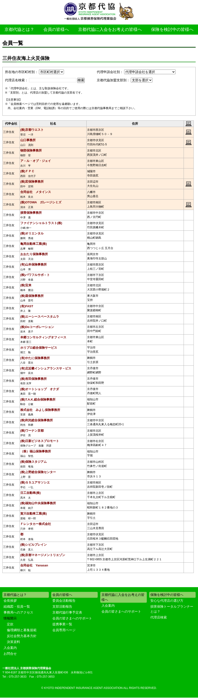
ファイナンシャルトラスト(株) (41, 223)
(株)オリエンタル (32, 233)
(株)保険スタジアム (33, 461)
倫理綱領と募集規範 (22, 630)
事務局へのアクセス (18, 612)
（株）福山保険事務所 (35, 451)
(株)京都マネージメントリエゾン (42, 555)
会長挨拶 (10, 600)
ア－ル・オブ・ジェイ (35, 161)
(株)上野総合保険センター (38, 472)
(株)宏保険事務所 (32, 181)
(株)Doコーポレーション (37, 327)
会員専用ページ (64, 630)
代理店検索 (158, 617)
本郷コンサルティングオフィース (43, 337)
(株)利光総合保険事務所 (36, 420)
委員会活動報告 (64, 600)
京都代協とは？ (19, 29)
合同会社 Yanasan (34, 565)
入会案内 (10, 648)
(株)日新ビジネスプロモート (39, 441)
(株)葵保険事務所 (32, 296)
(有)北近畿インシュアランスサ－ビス (46, 368)
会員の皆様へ (56, 29)
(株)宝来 (26, 285)
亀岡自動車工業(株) (33, 244)
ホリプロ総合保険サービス (38, 347)
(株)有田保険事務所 (33, 379)
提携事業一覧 (62, 624)
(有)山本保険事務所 (33, 264)
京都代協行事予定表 (67, 612)
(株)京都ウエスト (32, 129)
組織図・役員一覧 (17, 606)
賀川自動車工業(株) (33, 513)
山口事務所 (28, 140)
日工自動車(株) (30, 493)
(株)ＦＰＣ (27, 171)
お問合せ (10, 653)
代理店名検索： (16, 80)
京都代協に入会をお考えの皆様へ (110, 29)
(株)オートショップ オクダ (39, 389)
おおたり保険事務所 (34, 254)
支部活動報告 (62, 606)
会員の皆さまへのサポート (72, 618)
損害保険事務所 (31, 212)
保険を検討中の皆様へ (172, 29)
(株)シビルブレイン (33, 544)
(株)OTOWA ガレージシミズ (40, 202)
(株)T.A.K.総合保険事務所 (37, 399)
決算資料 (13, 642)
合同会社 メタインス (35, 192)
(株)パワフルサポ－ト (35, 275)
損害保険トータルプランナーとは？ (171, 609)
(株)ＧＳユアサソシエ (35, 482)
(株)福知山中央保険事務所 (38, 503)
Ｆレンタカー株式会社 (35, 524)
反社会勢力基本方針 (22, 636)
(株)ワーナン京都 (32, 430)
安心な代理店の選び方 (166, 600)
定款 (10, 624)
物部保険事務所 (31, 150)
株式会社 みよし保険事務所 (40, 410)
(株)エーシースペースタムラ (39, 316)
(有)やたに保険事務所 (35, 358)
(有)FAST (26, 306)
